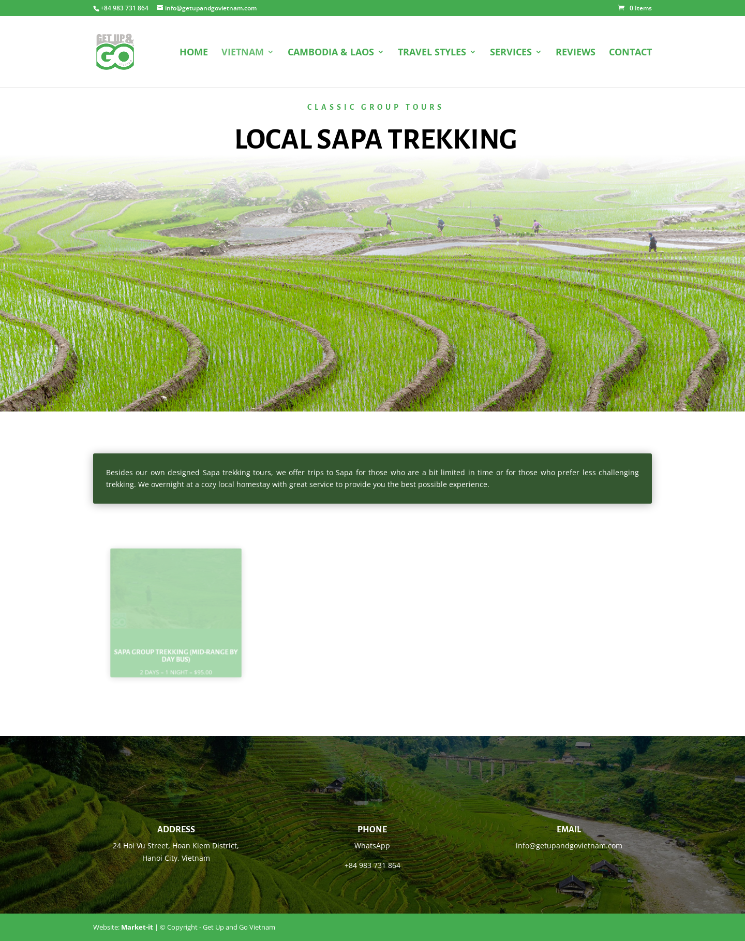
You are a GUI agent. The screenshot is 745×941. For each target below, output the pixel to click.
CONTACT (630, 53)
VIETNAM (242, 53)
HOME (194, 53)
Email (569, 829)
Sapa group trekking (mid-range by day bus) (176, 649)
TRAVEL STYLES (432, 53)
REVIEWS (575, 53)
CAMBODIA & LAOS (331, 53)
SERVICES (511, 53)
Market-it (137, 927)
